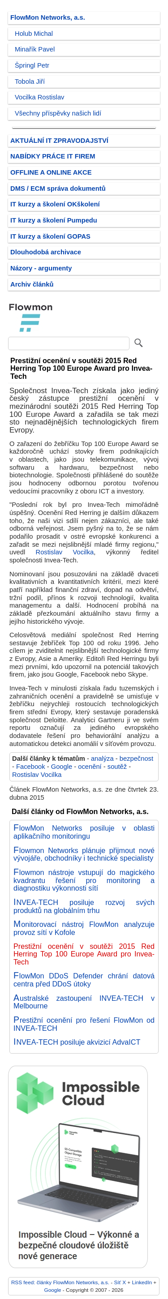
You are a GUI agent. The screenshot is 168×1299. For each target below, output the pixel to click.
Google (61, 766)
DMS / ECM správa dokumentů (58, 188)
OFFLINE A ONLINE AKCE (51, 172)
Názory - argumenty (41, 268)
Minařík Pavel (35, 49)
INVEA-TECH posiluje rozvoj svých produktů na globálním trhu (84, 906)
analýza (102, 758)
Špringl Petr (32, 65)
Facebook (30, 766)
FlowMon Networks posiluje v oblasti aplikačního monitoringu (84, 832)
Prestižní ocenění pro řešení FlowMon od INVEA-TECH (84, 1024)
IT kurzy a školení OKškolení (55, 204)
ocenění (89, 766)
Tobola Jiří (30, 81)
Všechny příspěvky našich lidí (58, 113)
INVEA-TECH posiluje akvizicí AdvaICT (76, 1042)
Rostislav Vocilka (65, 552)
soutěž (117, 766)
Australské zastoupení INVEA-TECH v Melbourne (84, 1002)
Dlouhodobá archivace (45, 252)
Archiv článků (32, 284)
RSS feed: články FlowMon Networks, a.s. (60, 1282)
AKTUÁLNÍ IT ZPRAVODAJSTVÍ (59, 140)
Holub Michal (34, 33)
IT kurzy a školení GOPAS (50, 236)
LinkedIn (141, 1282)
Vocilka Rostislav (39, 97)
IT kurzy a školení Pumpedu (53, 220)
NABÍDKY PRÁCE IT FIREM (52, 156)
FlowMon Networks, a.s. (47, 17)
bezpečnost (136, 758)
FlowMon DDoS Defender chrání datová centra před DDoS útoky (84, 980)
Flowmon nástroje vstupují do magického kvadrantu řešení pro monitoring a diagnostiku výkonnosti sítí (84, 880)
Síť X (120, 1282)
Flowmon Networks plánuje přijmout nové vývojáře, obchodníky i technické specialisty (84, 854)
